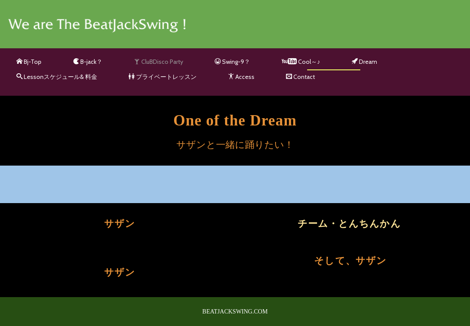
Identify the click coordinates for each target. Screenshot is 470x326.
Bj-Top (28, 62)
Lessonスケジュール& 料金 (56, 77)
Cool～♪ (301, 62)
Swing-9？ (232, 62)
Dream (364, 62)
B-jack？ (87, 62)
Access (241, 77)
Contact (300, 77)
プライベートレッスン (163, 77)
